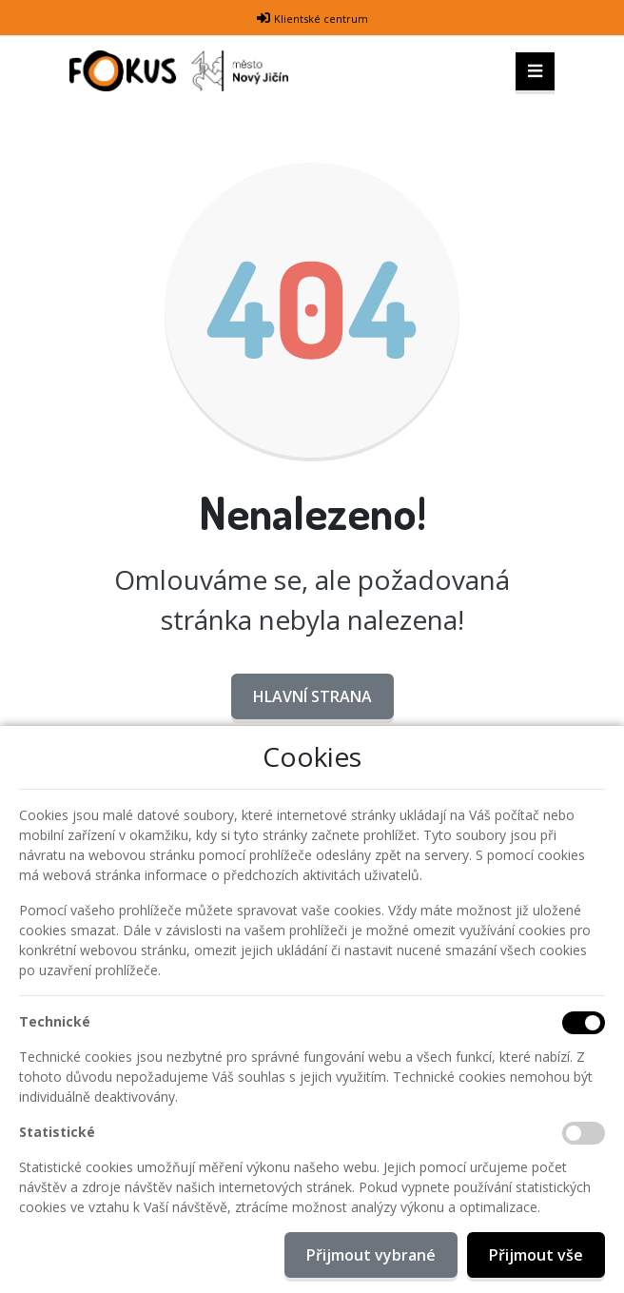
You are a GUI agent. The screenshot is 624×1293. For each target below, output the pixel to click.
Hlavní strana (312, 696)
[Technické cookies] (583, 1022)
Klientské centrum (321, 18)
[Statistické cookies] (583, 1133)
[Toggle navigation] (535, 71)
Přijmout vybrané (371, 1254)
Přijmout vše (536, 1254)
